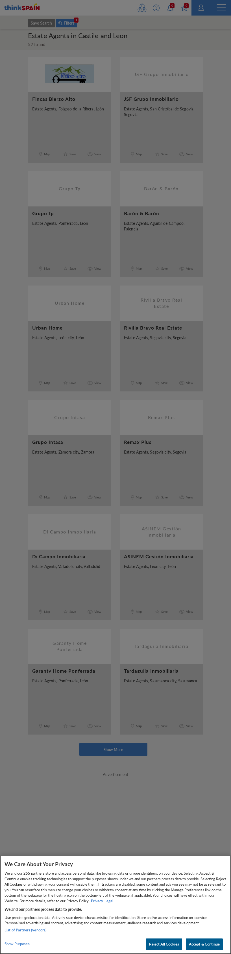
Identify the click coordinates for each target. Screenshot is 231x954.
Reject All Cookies (164, 944)
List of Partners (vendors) (26, 930)
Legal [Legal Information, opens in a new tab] (108, 901)
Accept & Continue (204, 944)
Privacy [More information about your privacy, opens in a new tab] (97, 901)
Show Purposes (17, 944)
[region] (115, 904)
